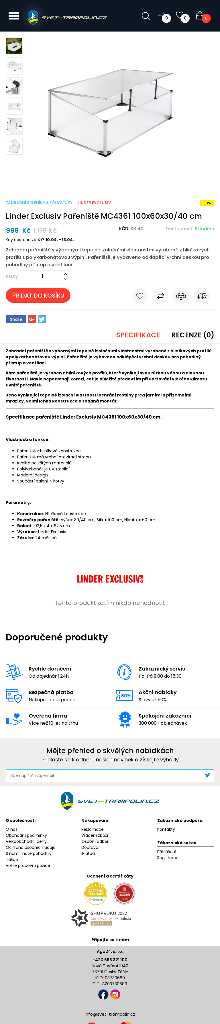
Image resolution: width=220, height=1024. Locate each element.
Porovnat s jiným (160, 297)
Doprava (89, 847)
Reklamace (92, 829)
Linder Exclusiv (94, 203)
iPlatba (88, 853)
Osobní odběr (95, 841)
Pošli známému (202, 297)
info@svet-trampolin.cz (110, 1014)
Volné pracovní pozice (28, 865)
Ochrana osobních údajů (31, 847)
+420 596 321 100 (110, 960)
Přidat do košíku (38, 296)
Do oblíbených (140, 297)
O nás (11, 829)
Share (16, 319)
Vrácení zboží (94, 835)
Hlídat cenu (181, 297)
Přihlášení (166, 852)
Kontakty (166, 829)
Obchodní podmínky (26, 835)
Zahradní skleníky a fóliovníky (39, 203)
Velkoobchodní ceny (26, 841)
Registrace (167, 858)
